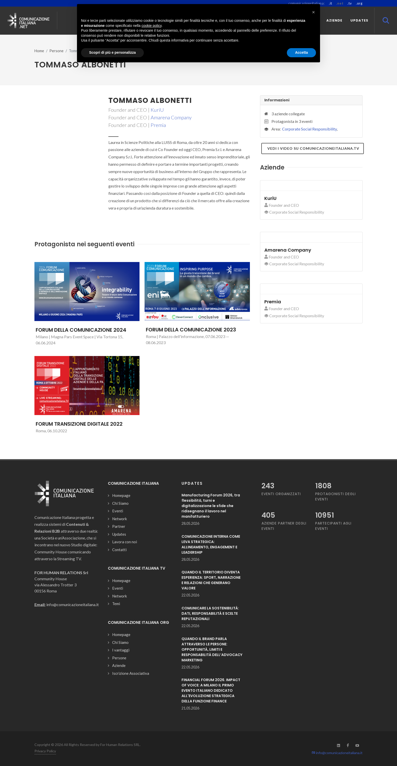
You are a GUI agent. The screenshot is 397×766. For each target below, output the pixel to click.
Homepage (121, 495)
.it (330, 3)
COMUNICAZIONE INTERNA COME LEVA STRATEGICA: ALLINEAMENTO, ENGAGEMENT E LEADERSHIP (211, 544)
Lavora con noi (124, 541)
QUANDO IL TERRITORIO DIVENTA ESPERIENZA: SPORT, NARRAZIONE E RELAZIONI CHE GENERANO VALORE (211, 580)
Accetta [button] (301, 52)
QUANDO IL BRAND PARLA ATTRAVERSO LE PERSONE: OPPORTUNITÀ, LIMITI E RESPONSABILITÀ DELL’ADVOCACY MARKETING (212, 649)
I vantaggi (120, 650)
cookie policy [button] (152, 26)
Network (119, 518)
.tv (349, 3)
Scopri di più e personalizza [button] (112, 52)
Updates (119, 534)
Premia (158, 125)
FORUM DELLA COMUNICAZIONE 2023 (191, 329)
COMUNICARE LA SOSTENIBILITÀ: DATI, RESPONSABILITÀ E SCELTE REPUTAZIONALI (210, 613)
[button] (313, 12)
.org (359, 3)
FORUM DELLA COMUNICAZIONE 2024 (81, 329)
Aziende (119, 665)
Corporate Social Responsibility (309, 128)
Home (39, 51)
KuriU (157, 110)
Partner (118, 526)
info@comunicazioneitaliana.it (337, 753)
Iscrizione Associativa (130, 673)
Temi (116, 603)
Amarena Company (171, 117)
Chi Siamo (120, 503)
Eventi (117, 511)
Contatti (119, 549)
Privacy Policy (45, 751)
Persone (56, 51)
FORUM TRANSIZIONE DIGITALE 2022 (79, 423)
